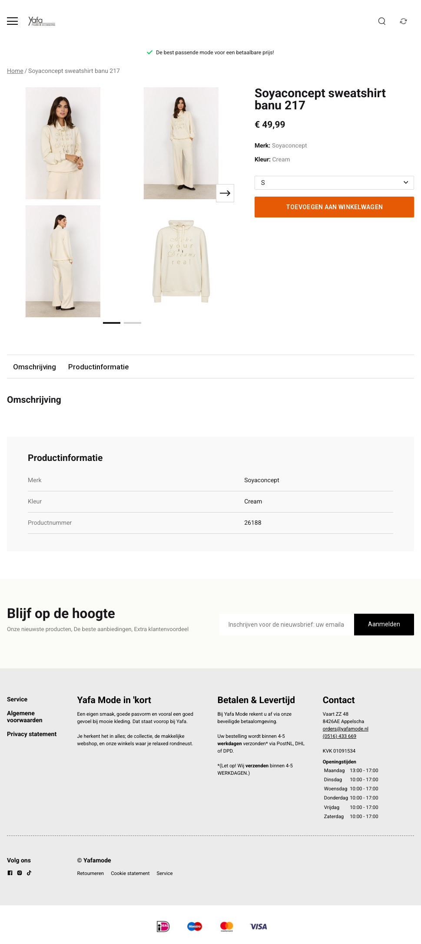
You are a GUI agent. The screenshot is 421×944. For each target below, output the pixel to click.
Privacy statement (31, 734)
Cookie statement (130, 873)
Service (17, 699)
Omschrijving (34, 366)
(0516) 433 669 (339, 736)
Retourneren (90, 873)
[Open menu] (12, 21)
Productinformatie (98, 366)
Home (15, 71)
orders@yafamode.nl (345, 729)
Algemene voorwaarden (25, 717)
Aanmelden (384, 624)
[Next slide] (225, 193)
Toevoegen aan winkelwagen (334, 207)
